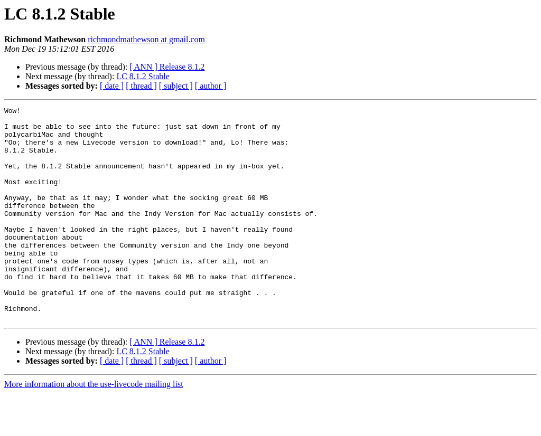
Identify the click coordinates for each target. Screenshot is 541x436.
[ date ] (112, 85)
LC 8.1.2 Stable (142, 76)
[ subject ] (176, 85)
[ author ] (211, 85)
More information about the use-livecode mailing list (93, 426)
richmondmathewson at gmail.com (146, 39)
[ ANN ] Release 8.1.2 (166, 66)
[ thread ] (141, 85)
